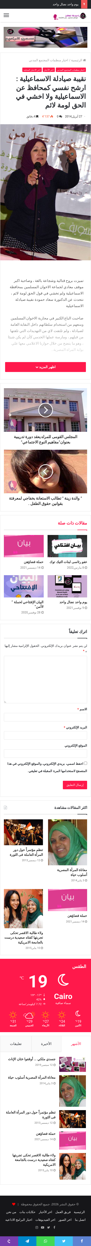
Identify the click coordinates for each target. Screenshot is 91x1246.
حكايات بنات (27, 1212)
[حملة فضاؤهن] (24, 546)
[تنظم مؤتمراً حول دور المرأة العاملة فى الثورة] (23, 832)
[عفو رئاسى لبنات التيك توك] (67, 546)
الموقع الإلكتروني (76, 745)
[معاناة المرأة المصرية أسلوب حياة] (67, 842)
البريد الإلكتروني (75, 727)
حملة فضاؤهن (70, 4)
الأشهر (76, 1044)
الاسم (82, 709)
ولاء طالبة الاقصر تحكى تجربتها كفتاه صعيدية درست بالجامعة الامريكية (23, 937)
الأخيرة (46, 1044)
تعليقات (16, 1044)
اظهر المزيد (45, 367)
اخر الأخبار (49, 70)
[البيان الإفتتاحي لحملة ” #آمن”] (24, 586)
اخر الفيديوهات (45, 1220)
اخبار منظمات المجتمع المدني (48, 60)
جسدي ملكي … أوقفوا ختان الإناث (32, 1059)
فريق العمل (63, 1212)
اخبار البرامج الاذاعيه (18, 1220)
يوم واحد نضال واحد (73, 602)
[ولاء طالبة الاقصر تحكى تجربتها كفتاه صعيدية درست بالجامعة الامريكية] (23, 908)
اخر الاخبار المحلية (32, 70)
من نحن (11, 1212)
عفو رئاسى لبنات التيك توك (68, 562)
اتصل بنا (80, 1220)
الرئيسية (78, 60)
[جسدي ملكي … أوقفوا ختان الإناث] (72, 1064)
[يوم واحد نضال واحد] (67, 586)
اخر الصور (65, 1220)
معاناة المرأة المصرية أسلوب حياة (32, 1077)
